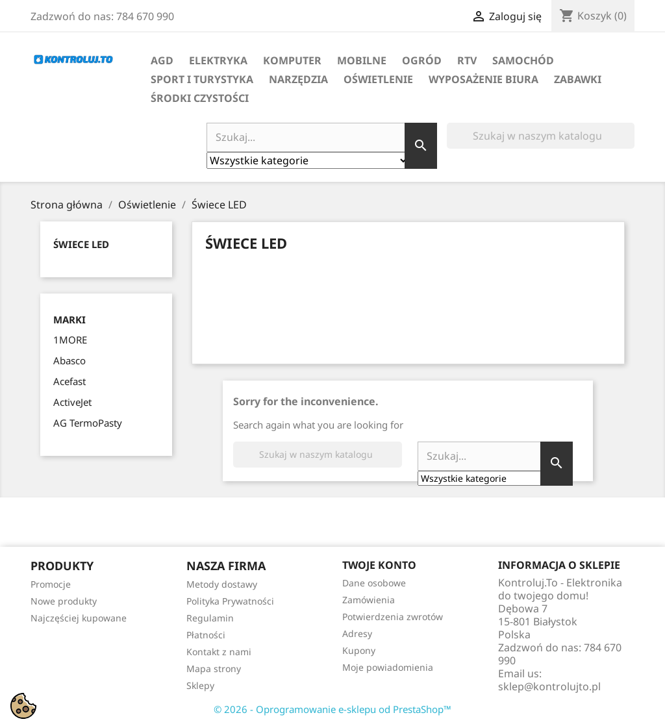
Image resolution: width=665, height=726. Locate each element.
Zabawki (577, 79)
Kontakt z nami (218, 651)
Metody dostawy (221, 584)
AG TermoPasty (87, 422)
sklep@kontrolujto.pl (549, 686)
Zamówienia (368, 600)
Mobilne (361, 60)
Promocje (51, 584)
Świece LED (81, 244)
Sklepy (200, 685)
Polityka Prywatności (230, 601)
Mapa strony (213, 668)
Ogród (422, 60)
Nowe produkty (64, 601)
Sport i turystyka (202, 79)
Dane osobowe (374, 583)
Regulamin (210, 618)
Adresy (357, 633)
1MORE (70, 339)
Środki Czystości (200, 98)
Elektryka (218, 60)
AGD (162, 60)
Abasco (69, 360)
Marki (69, 319)
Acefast (69, 381)
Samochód (523, 60)
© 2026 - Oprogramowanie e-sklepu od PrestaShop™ (332, 709)
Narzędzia (298, 79)
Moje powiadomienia (387, 667)
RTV (467, 60)
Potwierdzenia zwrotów (392, 616)
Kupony (358, 650)
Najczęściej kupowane (79, 618)
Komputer (292, 60)
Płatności (205, 635)
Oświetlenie (378, 79)
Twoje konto (379, 565)
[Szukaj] (540, 136)
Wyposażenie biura (483, 79)
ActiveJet (72, 401)
